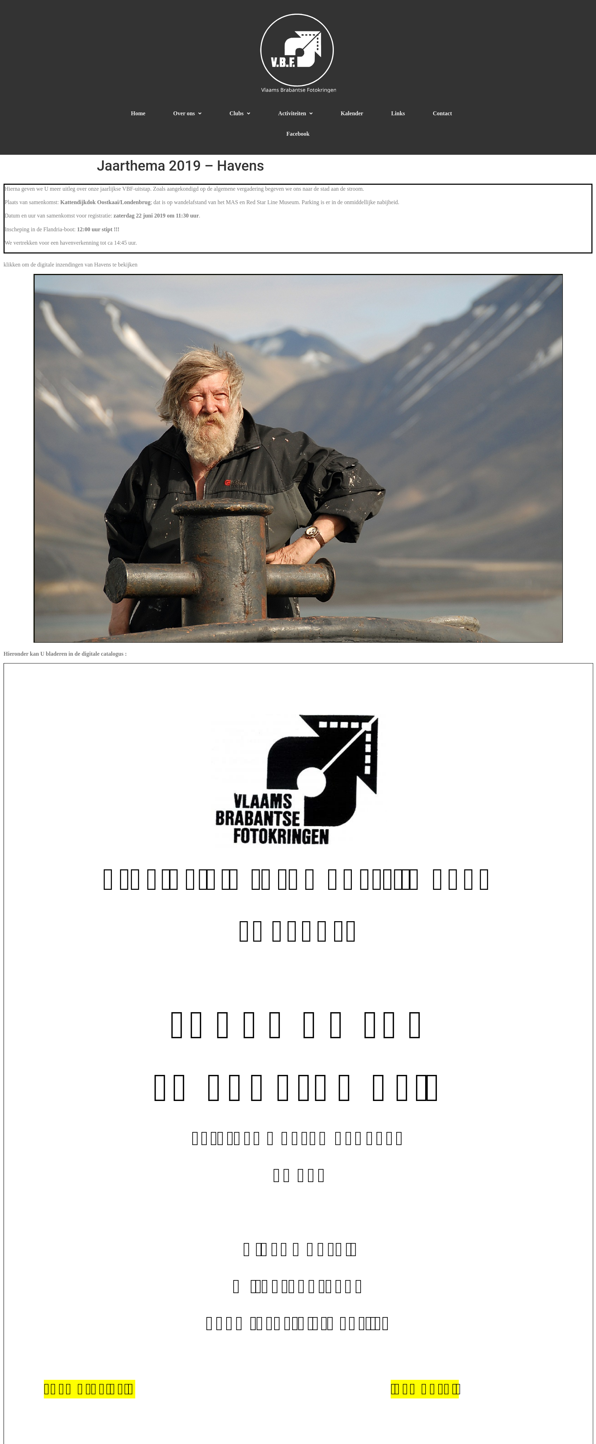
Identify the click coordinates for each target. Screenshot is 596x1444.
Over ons (187, 113)
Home (138, 113)
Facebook (297, 134)
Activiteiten (295, 113)
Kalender (352, 113)
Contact (442, 113)
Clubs (239, 113)
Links (398, 113)
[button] (187, 113)
